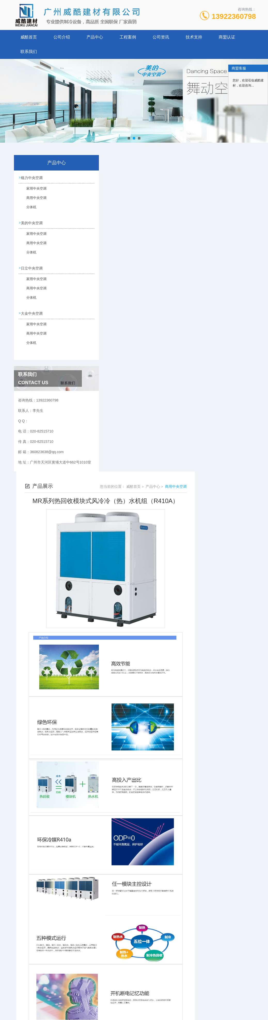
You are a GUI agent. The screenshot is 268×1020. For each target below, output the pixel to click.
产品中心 (94, 37)
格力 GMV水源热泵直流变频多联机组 (134, 959)
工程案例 (128, 37)
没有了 (109, 950)
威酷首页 (28, 37)
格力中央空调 (32, 178)
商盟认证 (227, 37)
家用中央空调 (33, 191)
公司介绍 (61, 37)
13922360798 (234, 16)
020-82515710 (101, 995)
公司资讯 (161, 37)
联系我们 (28, 51)
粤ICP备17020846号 (166, 1003)
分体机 (28, 210)
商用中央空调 (33, 200)
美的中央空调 (32, 223)
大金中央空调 (32, 313)
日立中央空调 (32, 268)
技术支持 (194, 37)
